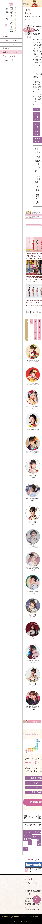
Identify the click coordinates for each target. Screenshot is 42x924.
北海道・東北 (25, 835)
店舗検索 (6, 48)
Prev (25, 30)
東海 (39, 832)
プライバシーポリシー (30, 883)
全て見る (39, 329)
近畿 (34, 837)
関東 (34, 832)
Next (32, 30)
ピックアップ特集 (10, 40)
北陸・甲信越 (30, 837)
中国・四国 (39, 840)
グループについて (10, 44)
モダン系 (36, 132)
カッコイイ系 (36, 116)
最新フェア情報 (9, 56)
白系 (36, 109)
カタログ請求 (8, 60)
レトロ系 (36, 125)
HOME (5, 36)
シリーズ (27, 329)
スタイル (35, 329)
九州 (25, 849)
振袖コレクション (10, 52)
